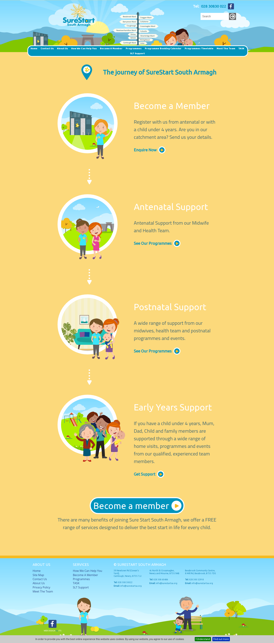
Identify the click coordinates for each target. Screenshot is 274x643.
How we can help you (84, 49)
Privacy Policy (41, 587)
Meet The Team (226, 49)
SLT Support (137, 53)
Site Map (38, 575)
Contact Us (47, 49)
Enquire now (145, 150)
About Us (62, 49)
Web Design (49, 631)
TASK (241, 49)
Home (34, 49)
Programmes (134, 49)
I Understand (203, 639)
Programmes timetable (199, 49)
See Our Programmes (153, 243)
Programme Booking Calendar (163, 49)
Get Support (144, 474)
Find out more (221, 639)
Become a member (111, 49)
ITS (59, 631)
